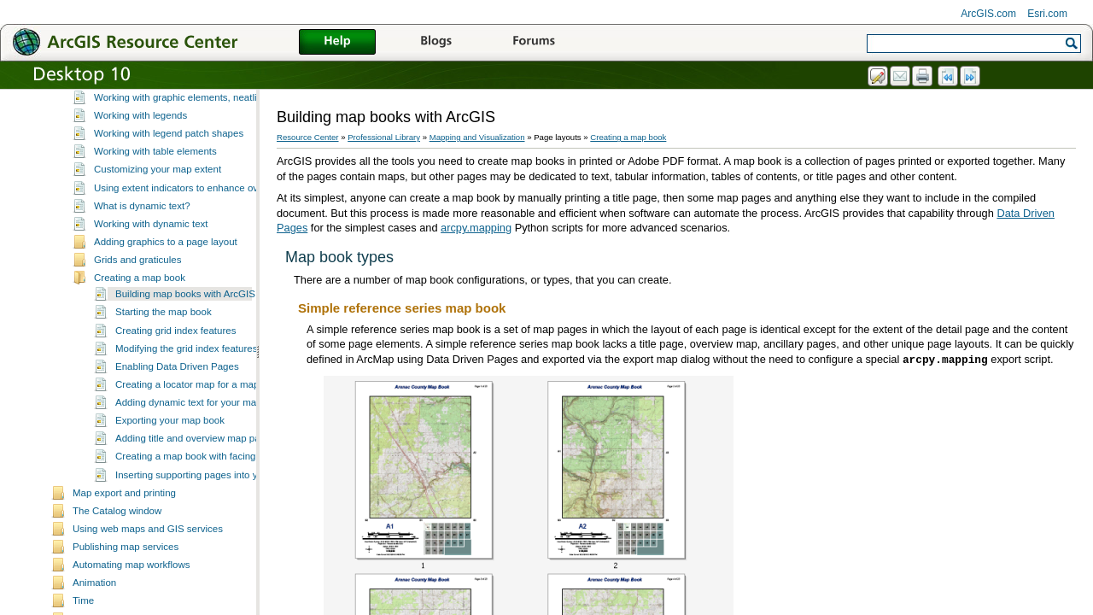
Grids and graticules (137, 302)
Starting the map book (163, 354)
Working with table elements (155, 194)
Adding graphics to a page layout (165, 284)
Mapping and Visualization (477, 137)
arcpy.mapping (476, 227)
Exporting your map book (170, 463)
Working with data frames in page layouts (183, 104)
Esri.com (1047, 14)
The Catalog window (117, 553)
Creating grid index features (175, 373)
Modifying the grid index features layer (198, 391)
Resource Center (308, 137)
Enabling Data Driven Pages (177, 409)
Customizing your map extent (157, 212)
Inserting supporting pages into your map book (216, 517)
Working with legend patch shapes (168, 176)
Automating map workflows (131, 607)
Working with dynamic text (151, 266)
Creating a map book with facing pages (200, 499)
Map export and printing (124, 535)
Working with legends (140, 158)
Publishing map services (125, 589)
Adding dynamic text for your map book (200, 445)
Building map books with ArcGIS (185, 336)
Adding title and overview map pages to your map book (234, 481)
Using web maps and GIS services (148, 571)
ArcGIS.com (988, 14)
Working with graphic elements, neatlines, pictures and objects (229, 140)
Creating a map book (139, 320)
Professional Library (384, 137)
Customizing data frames (148, 122)
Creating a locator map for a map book (199, 427)
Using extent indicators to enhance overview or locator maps (225, 231)
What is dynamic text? (142, 248)
